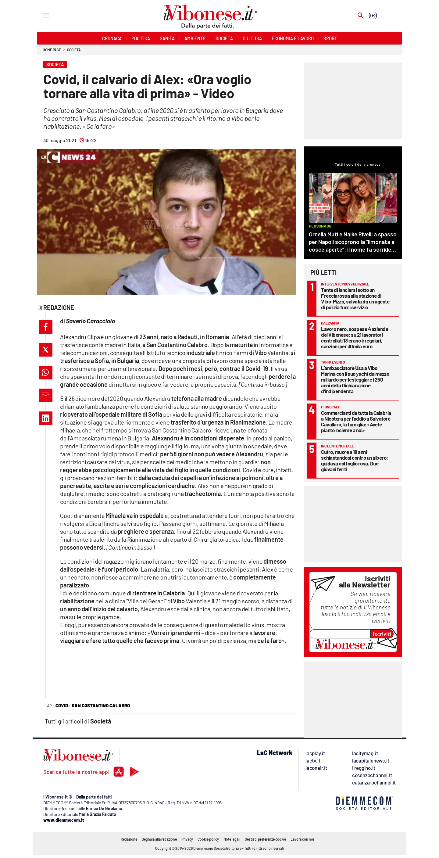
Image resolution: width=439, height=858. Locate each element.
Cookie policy (208, 839)
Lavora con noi (302, 839)
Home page (52, 50)
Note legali (231, 839)
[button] (45, 326)
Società (73, 50)
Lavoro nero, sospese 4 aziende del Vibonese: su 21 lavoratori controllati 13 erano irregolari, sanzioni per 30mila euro (354, 337)
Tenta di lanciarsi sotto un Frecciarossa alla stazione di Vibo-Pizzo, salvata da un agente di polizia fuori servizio (355, 298)
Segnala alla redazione (159, 839)
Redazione (129, 839)
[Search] (361, 16)
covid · (62, 705)
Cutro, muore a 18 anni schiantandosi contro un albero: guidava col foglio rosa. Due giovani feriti (354, 460)
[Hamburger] (40, 14)
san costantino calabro (101, 705)
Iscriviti (382, 633)
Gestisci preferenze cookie (265, 839)
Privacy (187, 839)
